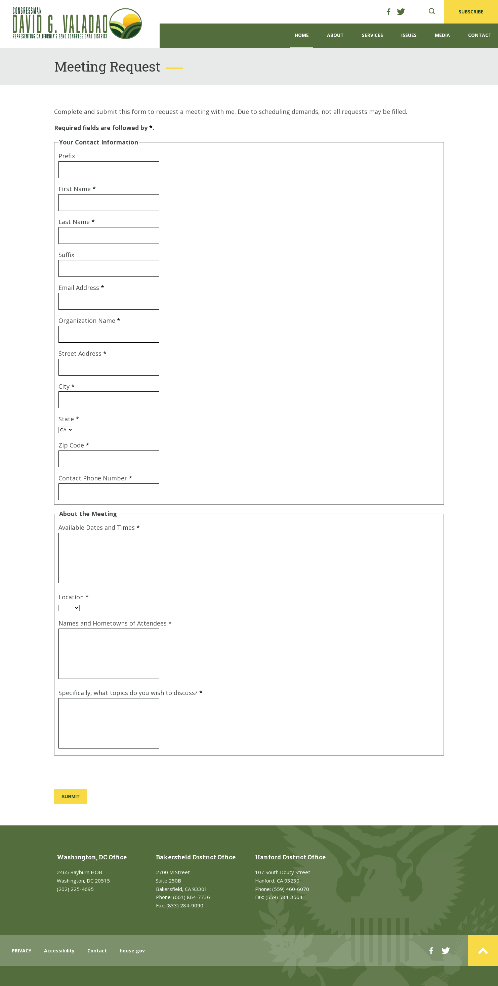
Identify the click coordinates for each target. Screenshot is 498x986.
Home (302, 35)
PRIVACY (21, 950)
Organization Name (89, 320)
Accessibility (59, 950)
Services (372, 35)
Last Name (76, 222)
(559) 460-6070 (290, 889)
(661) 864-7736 (191, 897)
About (335, 35)
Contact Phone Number (95, 478)
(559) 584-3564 (283, 897)
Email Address (81, 288)
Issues (409, 35)
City (66, 386)
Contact (480, 35)
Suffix (66, 255)
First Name (77, 189)
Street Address (82, 353)
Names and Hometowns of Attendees (115, 623)
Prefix (66, 156)
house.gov (132, 950)
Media (442, 35)
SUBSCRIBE (471, 11)
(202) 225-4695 (75, 889)
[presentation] (105, 773)
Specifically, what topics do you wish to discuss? (130, 693)
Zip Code (73, 445)
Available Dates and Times (99, 527)
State (68, 419)
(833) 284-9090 (184, 905)
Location (73, 597)
